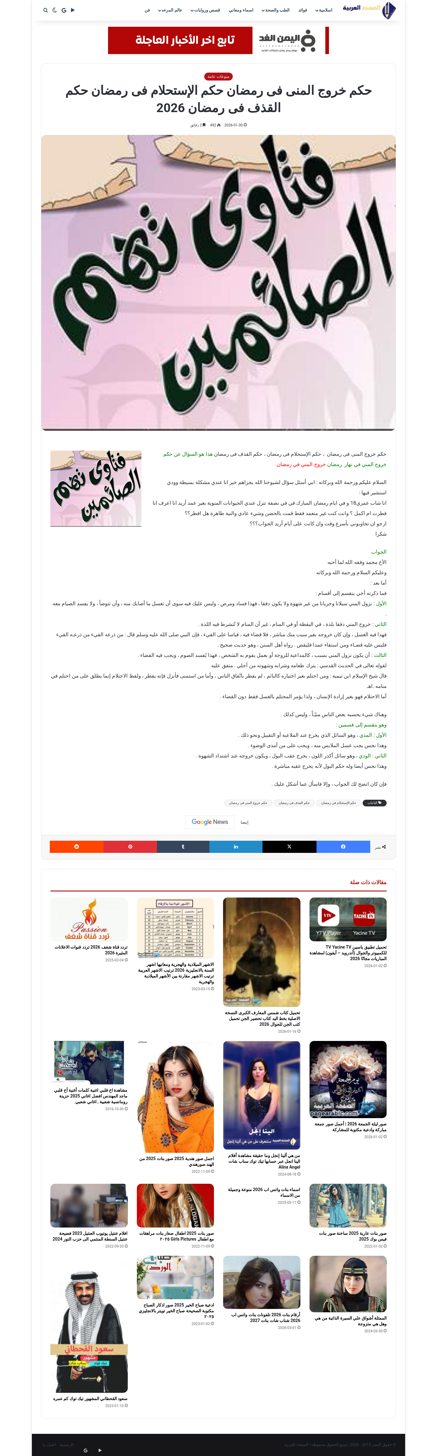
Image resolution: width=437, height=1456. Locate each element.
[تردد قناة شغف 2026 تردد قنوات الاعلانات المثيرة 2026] (89, 919)
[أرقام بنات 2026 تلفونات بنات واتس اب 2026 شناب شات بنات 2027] (261, 1282)
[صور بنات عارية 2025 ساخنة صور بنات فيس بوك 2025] (348, 1206)
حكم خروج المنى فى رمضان (248, 803)
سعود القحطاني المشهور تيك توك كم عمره (90, 1398)
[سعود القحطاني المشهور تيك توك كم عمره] (89, 1324)
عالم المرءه (172, 10)
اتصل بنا (49, 1444)
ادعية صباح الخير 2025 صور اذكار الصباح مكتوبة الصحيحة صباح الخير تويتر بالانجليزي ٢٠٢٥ (176, 1311)
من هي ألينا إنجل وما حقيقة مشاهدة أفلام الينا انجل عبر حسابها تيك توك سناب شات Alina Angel (264, 1161)
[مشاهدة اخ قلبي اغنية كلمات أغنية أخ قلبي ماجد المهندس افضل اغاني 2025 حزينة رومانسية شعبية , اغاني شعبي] (89, 1063)
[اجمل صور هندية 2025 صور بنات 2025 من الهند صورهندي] (175, 1097)
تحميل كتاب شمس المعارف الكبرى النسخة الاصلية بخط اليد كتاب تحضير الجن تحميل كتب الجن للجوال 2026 (262, 1018)
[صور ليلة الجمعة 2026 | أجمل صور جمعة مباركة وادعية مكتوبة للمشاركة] (348, 1079)
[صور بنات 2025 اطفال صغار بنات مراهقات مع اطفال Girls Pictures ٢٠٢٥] (175, 1206)
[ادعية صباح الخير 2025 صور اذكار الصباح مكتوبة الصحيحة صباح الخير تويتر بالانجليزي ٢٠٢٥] (175, 1278)
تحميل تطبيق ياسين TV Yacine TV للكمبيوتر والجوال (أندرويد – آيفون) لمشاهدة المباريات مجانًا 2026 (348, 953)
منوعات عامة (218, 76)
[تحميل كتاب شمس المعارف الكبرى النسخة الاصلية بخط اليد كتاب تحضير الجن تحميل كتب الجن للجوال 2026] (261, 952)
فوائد (302, 10)
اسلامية (325, 10)
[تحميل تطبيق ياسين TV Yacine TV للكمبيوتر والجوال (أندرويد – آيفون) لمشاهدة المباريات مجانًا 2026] (348, 919)
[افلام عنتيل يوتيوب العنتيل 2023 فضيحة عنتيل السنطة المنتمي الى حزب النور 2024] (89, 1206)
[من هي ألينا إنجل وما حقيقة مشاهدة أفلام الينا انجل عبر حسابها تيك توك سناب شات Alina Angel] (261, 1095)
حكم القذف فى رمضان (294, 803)
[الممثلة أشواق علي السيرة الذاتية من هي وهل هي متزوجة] (348, 1284)
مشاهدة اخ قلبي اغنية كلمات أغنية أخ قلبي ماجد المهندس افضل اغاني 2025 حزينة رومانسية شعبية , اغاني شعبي (90, 1096)
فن (147, 10)
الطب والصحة (277, 10)
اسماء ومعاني (241, 10)
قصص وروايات (207, 10)
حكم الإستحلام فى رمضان (338, 803)
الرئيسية (67, 1444)
